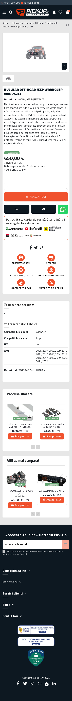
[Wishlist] (60, 12)
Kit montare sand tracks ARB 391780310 (52, 425)
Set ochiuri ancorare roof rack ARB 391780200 (20, 425)
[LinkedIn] (54, 683)
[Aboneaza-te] (65, 544)
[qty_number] (34, 186)
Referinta (10, 370)
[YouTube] (47, 683)
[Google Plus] (39, 683)
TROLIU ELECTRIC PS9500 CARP (20, 492)
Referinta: (10, 99)
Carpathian (20, 496)
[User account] (54, 12)
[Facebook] (18, 683)
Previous (33, 447)
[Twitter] (25, 683)
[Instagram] (32, 683)
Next (38, 447)
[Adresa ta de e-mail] (32, 544)
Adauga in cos (36, 197)
